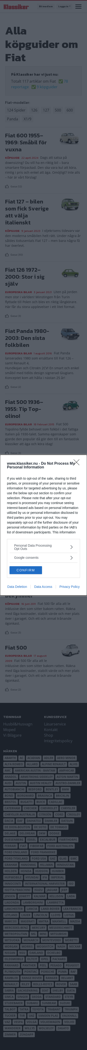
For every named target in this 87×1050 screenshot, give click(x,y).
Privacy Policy (69, 587)
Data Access (43, 587)
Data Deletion (17, 587)
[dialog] (43, 525)
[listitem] (43, 547)
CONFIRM (25, 570)
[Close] (78, 463)
